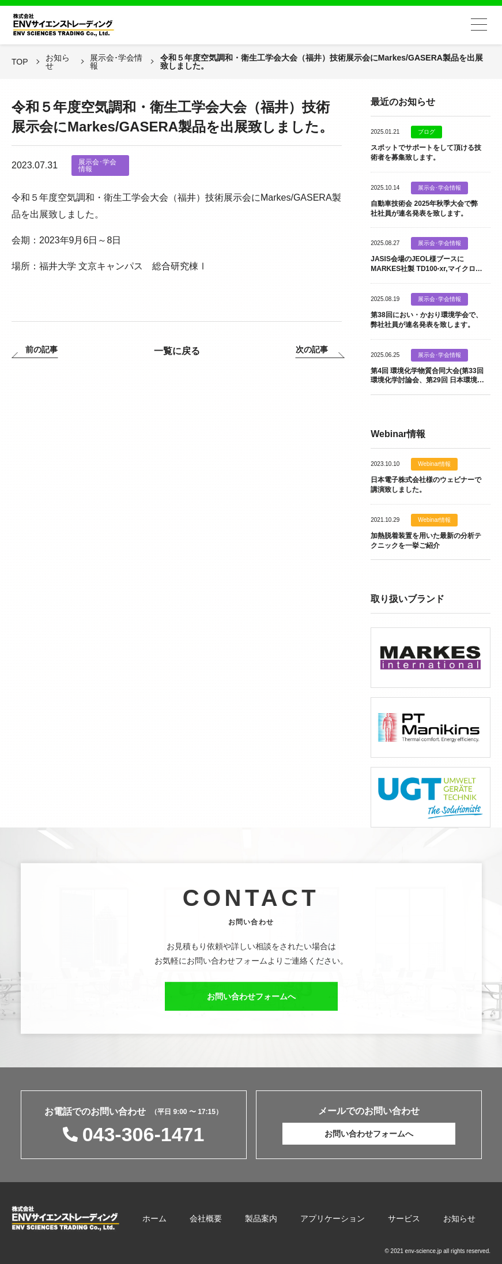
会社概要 (206, 1218)
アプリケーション (332, 1218)
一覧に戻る (177, 351)
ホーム (154, 1218)
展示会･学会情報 (97, 165)
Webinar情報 (434, 464)
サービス (404, 1218)
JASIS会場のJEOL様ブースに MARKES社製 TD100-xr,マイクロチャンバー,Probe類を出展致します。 (426, 269)
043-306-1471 (143, 1134)
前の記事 (41, 349)
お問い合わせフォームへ (251, 1006)
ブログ (426, 132)
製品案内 (261, 1218)
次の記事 (312, 349)
